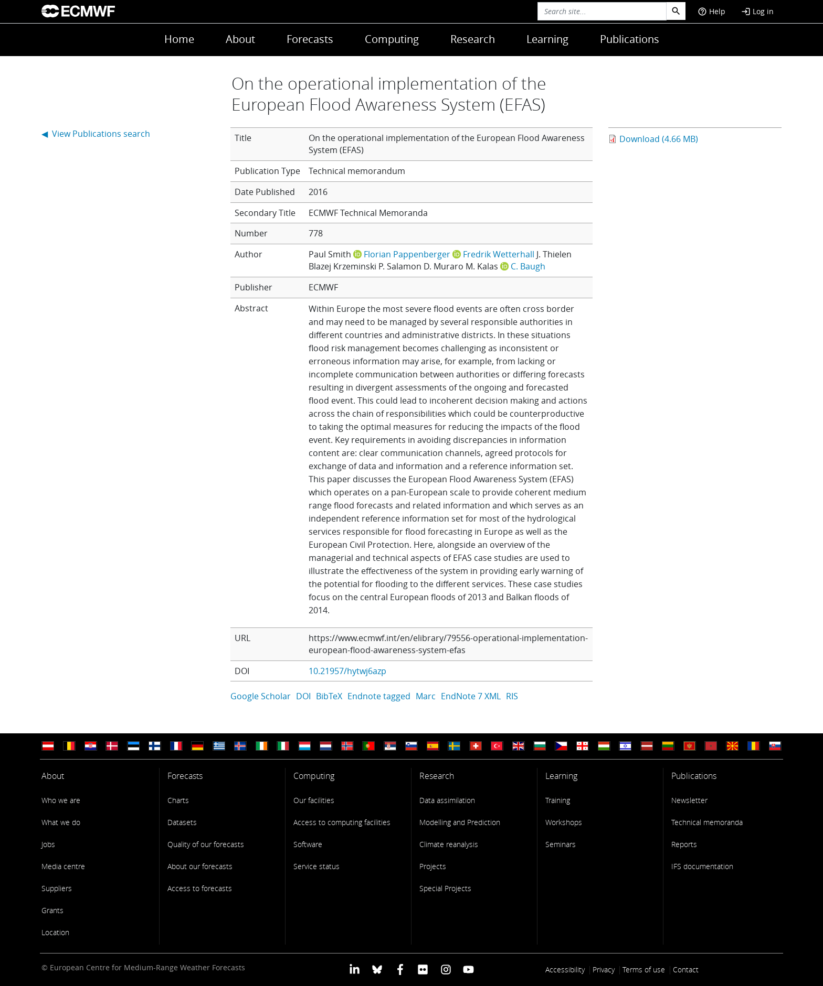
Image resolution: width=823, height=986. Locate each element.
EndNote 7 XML (471, 696)
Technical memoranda (707, 822)
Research (472, 39)
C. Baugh (528, 266)
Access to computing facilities (342, 822)
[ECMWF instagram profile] (445, 968)
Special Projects (445, 888)
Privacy (604, 969)
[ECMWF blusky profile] (377, 968)
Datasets (182, 822)
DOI (303, 696)
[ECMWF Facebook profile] (400, 968)
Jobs (48, 844)
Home (179, 39)
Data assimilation (447, 800)
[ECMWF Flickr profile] (423, 968)
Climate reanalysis (448, 844)
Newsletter (689, 800)
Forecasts (310, 39)
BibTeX (329, 696)
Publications (629, 39)
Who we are (60, 800)
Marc (426, 696)
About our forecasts (200, 866)
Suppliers (56, 888)
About (240, 39)
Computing (392, 39)
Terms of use (643, 969)
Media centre (63, 866)
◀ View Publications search (95, 133)
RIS (512, 696)
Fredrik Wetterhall (498, 254)
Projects (432, 866)
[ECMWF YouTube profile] (468, 968)
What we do (60, 822)
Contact (686, 969)
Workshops (563, 822)
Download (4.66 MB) (658, 139)
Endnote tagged (378, 696)
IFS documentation (702, 866)
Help (711, 11)
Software (307, 844)
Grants (52, 910)
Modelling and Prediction (459, 822)
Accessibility (565, 969)
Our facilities (313, 800)
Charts (178, 800)
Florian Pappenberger (407, 254)
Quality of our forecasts (205, 844)
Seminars (560, 844)
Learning (547, 39)
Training (557, 800)
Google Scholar (260, 696)
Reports (684, 844)
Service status (316, 866)
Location (55, 932)
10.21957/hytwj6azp (347, 671)
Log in (757, 11)
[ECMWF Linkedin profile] (354, 968)
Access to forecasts (199, 888)
